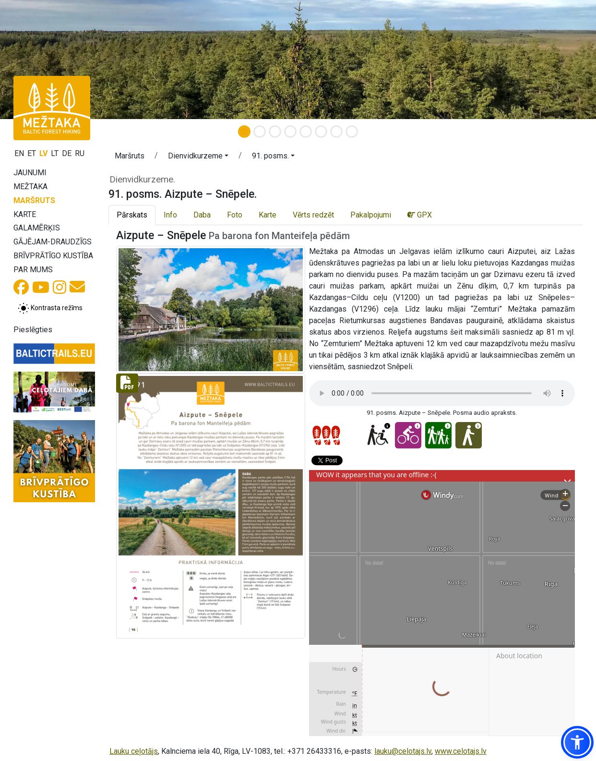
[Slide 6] (321, 131)
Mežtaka (30, 186)
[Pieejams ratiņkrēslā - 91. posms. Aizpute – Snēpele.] (378, 435)
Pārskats (132, 214)
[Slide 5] (305, 131)
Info (170, 214)
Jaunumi (30, 172)
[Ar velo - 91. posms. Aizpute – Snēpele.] (408, 435)
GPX (419, 214)
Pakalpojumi (370, 214)
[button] (198, 157)
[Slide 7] (336, 131)
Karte (24, 214)
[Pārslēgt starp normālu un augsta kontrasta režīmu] (50, 308)
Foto (234, 214)
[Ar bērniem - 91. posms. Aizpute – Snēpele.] (438, 435)
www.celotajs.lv (461, 751)
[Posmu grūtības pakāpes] (326, 435)
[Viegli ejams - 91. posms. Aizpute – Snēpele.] (468, 435)
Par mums (33, 269)
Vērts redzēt (313, 214)
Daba (202, 214)
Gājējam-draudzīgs (52, 241)
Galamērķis (36, 227)
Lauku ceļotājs (133, 751)
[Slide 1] (244, 131)
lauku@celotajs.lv (402, 751)
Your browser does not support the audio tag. (442, 393)
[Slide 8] (352, 131)
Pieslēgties (32, 329)
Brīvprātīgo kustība (53, 255)
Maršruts (34, 200)
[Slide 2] (259, 131)
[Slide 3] (275, 131)
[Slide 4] (290, 131)
